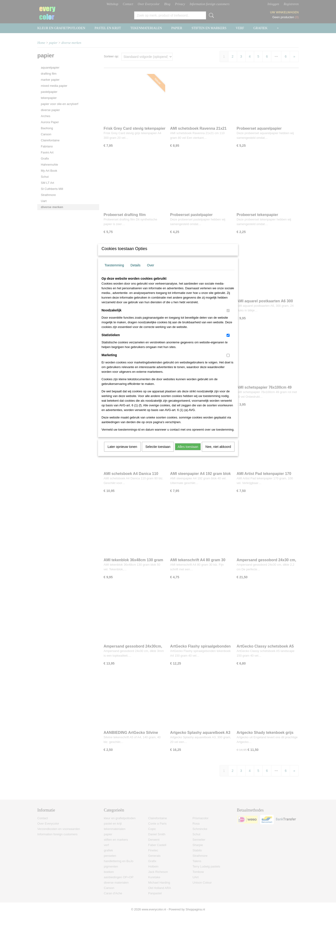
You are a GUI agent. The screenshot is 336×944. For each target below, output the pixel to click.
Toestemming (114, 271)
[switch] (228, 316)
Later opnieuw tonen (122, 453)
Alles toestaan (188, 453)
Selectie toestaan (157, 453)
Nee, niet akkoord (218, 453)
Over (150, 271)
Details (135, 271)
